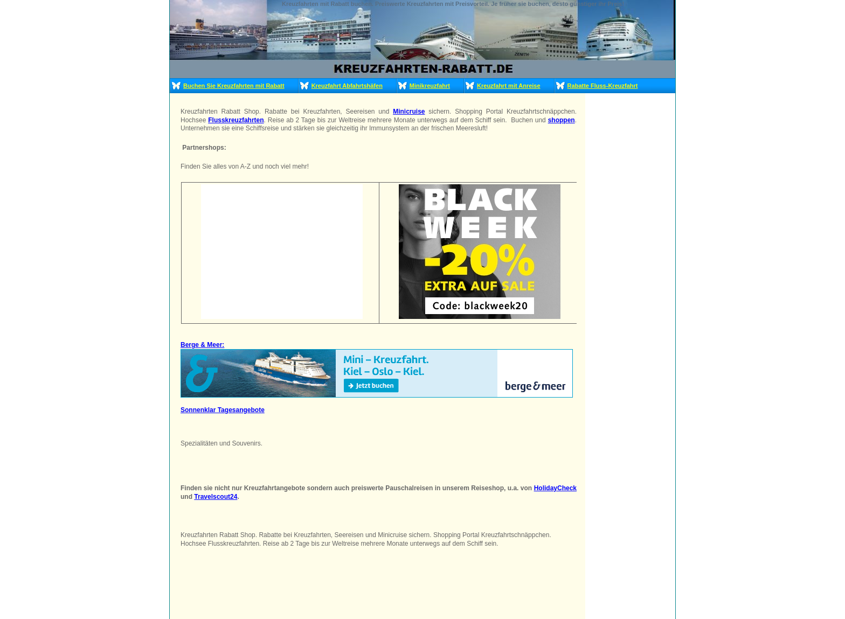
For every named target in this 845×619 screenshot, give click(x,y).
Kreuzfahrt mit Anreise (509, 85)
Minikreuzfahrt (430, 85)
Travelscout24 (215, 496)
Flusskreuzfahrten (236, 120)
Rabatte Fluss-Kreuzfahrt (602, 85)
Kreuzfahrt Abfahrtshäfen (347, 85)
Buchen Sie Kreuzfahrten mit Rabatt (234, 85)
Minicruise (409, 111)
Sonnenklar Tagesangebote (223, 410)
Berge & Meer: (202, 345)
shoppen (561, 120)
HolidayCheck (555, 488)
